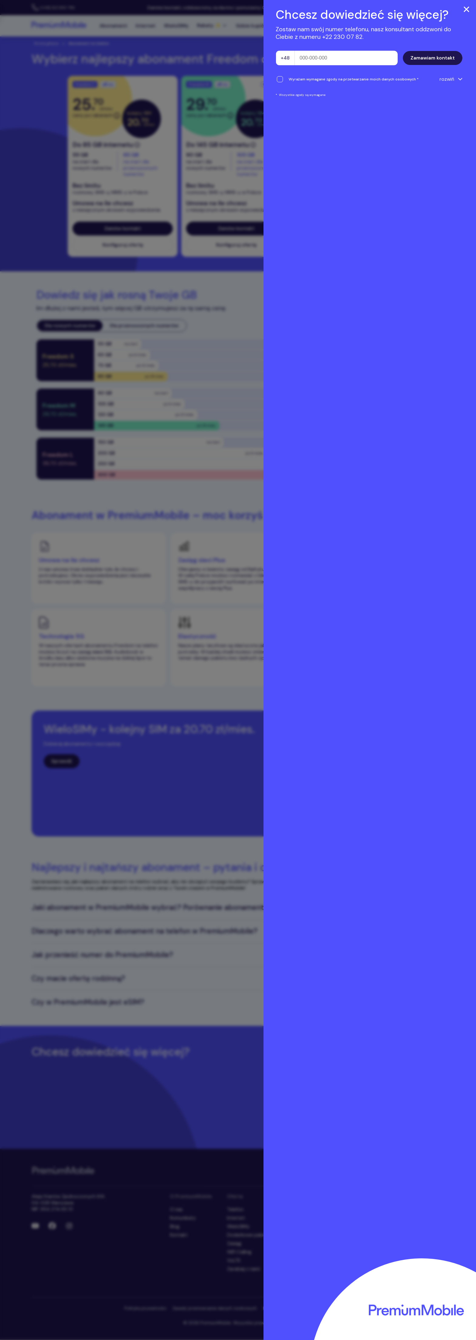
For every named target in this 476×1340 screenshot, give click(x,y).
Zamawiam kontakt (432, 58)
